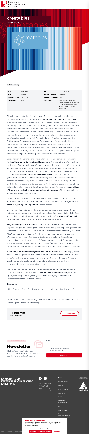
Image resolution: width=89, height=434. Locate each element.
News (60, 378)
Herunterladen (69, 313)
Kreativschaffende (63, 389)
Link (60, 97)
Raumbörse (61, 393)
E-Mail (48, 340)
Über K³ (60, 406)
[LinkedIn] (45, 378)
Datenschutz (18, 431)
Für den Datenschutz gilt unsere (59, 349)
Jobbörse (61, 397)
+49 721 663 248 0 (45, 387)
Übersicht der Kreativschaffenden (64, 414)
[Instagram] (40, 378)
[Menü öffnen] (85, 4)
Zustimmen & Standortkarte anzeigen (40, 431)
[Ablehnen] (64, 420)
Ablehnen (57, 431)
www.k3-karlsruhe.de (45, 391)
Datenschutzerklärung (56, 350)
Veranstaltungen (63, 381)
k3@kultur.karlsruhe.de (46, 389)
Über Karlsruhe (62, 410)
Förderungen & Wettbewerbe (62, 401)
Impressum (10, 431)
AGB (2, 431)
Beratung (61, 385)
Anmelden (64, 355)
